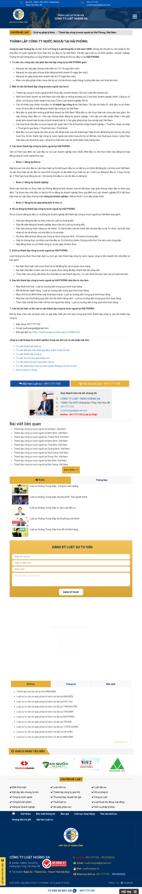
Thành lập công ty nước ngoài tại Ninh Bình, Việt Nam (41, 433)
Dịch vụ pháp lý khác (44, 32)
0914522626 (108, 857)
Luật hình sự (58, 787)
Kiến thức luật (18, 787)
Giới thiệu (25, 814)
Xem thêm (71, 469)
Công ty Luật (99, 797)
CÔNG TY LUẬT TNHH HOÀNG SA (80, 398)
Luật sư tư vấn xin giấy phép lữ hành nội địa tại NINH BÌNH (88, 716)
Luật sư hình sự (51, 620)
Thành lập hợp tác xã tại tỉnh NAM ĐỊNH (87, 709)
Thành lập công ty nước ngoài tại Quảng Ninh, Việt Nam (42, 448)
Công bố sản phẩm (21, 802)
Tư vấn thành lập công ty (28, 354)
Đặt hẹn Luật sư (45, 819)
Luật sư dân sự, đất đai (53, 626)
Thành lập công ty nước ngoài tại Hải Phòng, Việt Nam (87, 32)
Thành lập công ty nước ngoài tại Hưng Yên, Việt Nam (41, 456)
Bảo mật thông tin (45, 814)
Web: (79, 868)
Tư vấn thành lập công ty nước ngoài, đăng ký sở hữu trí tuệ (46, 366)
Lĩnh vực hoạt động (84, 814)
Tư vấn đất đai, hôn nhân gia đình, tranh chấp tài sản (43, 350)
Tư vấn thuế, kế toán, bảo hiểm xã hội (35, 362)
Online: (113, 883)
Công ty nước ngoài (21, 797)
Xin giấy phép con (61, 807)
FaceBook (126, 883)
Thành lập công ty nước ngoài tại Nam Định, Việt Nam (41, 441)
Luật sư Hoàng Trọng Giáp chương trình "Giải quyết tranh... (59, 497)
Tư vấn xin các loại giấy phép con (33, 358)
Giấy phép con (51, 649)
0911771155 (92, 2)
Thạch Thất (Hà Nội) (59, 872)
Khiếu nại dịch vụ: (86, 874)
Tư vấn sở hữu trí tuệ (52, 660)
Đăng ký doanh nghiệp (22, 807)
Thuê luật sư (58, 802)
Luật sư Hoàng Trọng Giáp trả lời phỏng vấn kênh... (55, 518)
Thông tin (92, 708)
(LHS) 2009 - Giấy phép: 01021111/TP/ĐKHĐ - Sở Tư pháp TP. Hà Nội (39, 883)
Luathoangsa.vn (91, 868)
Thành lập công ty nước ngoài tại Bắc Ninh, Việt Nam (40, 460)
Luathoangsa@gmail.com (98, 5)
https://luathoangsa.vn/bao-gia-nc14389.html (56, 332)
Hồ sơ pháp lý (99, 792)
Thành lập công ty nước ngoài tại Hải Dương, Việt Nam (41, 452)
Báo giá (65, 814)
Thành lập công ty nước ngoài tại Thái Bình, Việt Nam (41, 444)
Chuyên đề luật (71, 779)
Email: (80, 863)
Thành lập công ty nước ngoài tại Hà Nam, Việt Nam (40, 429)
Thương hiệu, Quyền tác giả (66, 797)
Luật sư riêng (50, 643)
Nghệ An (27, 872)
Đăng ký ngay (71, 592)
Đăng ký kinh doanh (52, 637)
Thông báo (102, 480)
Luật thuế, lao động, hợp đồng (107, 802)
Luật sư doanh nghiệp (53, 632)
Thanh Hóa (40, 872)
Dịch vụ (86, 708)
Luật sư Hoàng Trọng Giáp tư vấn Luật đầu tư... (53, 507)
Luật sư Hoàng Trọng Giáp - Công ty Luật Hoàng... (55, 486)
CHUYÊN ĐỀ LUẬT (19, 32)
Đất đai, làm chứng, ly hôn (24, 792)
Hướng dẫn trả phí (21, 819)
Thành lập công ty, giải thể (65, 792)
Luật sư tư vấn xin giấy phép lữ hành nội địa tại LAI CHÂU (88, 715)
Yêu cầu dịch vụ (108, 814)
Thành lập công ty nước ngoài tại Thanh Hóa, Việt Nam (41, 437)
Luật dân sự (98, 787)
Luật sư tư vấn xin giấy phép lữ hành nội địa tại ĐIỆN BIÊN (88, 710)
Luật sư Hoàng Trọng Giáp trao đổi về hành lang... (55, 529)
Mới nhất (98, 708)
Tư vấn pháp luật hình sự (28, 346)
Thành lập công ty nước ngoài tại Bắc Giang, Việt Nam (41, 464)
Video (40, 480)
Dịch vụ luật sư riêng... (27, 370)
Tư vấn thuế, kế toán (52, 654)
